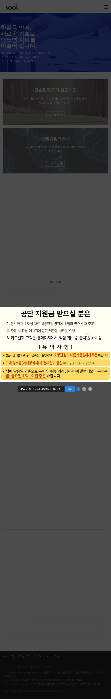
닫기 (70, 389)
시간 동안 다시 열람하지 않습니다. (41, 389)
